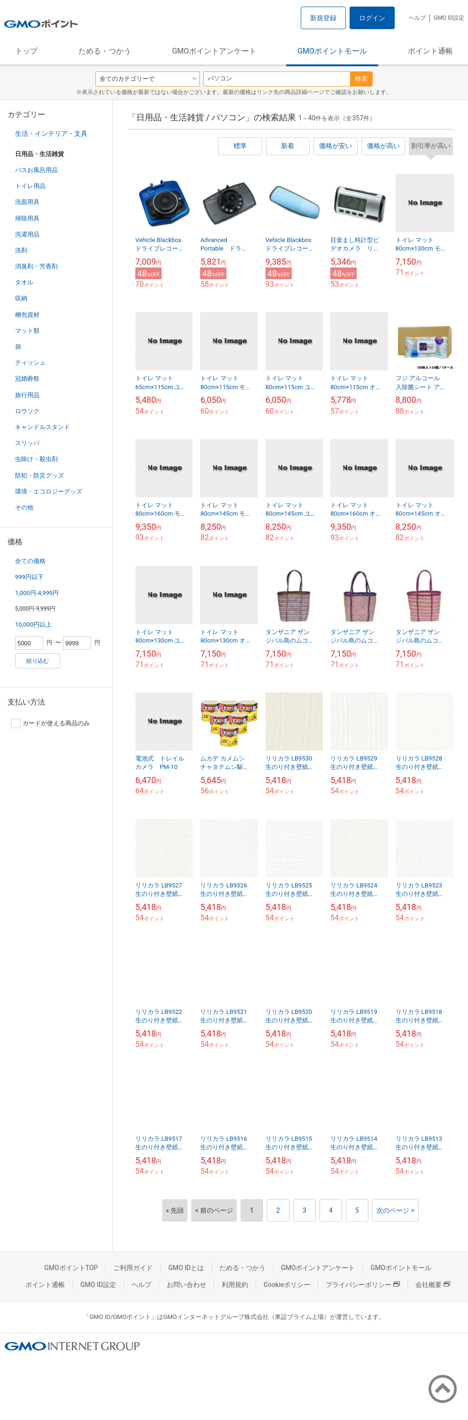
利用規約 (235, 1284)
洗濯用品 (27, 234)
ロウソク (27, 411)
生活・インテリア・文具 (51, 133)
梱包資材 (27, 314)
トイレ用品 (30, 185)
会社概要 (432, 1284)
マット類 (27, 330)
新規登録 (323, 18)
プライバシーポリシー (363, 1284)
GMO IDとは (186, 1267)
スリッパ (27, 443)
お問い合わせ (186, 1284)
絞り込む (37, 661)
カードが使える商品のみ (50, 723)
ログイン (372, 18)
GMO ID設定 (449, 18)
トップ (26, 51)
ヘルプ (417, 18)
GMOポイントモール (332, 51)
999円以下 (29, 577)
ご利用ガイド (133, 1267)
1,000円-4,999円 (37, 592)
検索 (361, 78)
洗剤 (21, 250)
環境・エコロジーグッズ (48, 491)
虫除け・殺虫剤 (36, 459)
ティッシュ (30, 362)
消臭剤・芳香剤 (36, 266)
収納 (21, 298)
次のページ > (395, 1210)
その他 (24, 507)
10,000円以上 (33, 624)
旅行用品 (27, 395)
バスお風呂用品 (36, 169)
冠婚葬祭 (27, 378)
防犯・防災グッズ (39, 475)
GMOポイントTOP (71, 1267)
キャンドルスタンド (42, 427)
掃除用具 (27, 218)
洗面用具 (27, 201)
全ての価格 (30, 561)
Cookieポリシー (287, 1284)
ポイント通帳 (430, 51)
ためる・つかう (104, 51)
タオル (24, 282)
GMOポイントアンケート (214, 51)
